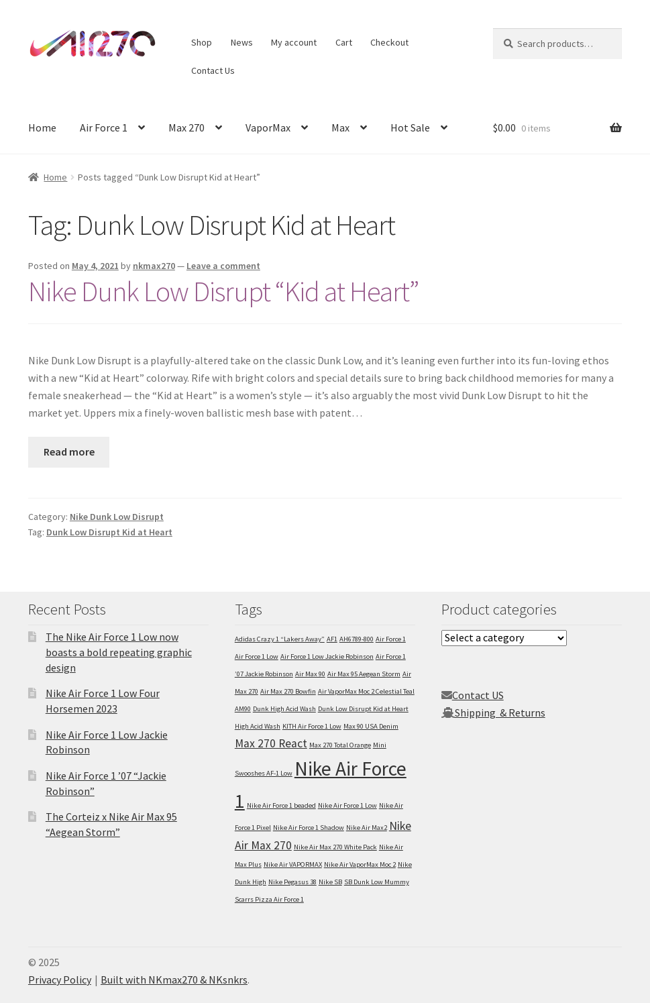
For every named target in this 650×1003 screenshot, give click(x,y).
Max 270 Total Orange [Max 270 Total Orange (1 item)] (340, 745)
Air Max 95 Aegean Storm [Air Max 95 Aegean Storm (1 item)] (363, 674)
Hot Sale (410, 127)
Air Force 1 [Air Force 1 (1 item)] (391, 639)
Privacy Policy (59, 979)
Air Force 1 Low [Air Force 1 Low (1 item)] (256, 656)
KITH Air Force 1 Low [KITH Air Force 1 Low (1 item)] (311, 726)
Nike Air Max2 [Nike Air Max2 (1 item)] (366, 827)
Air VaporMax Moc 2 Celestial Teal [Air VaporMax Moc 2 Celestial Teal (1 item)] (366, 691)
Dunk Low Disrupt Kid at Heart (109, 532)
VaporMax (268, 127)
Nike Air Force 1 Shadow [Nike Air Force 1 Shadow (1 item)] (308, 827)
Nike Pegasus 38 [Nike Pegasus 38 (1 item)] (292, 882)
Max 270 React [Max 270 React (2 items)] (271, 743)
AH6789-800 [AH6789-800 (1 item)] (356, 639)
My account (294, 42)
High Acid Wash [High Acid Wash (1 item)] (257, 726)
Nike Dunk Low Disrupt (117, 517)
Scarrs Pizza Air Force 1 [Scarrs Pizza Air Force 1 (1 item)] (269, 899)
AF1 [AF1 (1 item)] (332, 639)
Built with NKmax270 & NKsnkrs (174, 979)
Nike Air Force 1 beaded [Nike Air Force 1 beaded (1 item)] (281, 805)
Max (340, 127)
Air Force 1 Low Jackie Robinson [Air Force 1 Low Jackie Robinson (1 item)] (327, 656)
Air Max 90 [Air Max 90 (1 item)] (310, 674)
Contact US (478, 695)
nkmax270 (154, 266)
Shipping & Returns (500, 712)
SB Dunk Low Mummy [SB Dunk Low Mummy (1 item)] (376, 882)
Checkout (389, 42)
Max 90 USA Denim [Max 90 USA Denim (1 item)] (370, 726)
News (242, 42)
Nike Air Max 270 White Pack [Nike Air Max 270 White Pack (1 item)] (335, 847)
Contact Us (213, 70)
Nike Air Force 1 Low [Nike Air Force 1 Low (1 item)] (347, 805)
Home (42, 127)
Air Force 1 (103, 127)
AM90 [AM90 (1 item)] (243, 708)
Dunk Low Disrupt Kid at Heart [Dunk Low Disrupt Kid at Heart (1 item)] (363, 708)
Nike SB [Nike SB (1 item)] (330, 882)
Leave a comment (223, 266)
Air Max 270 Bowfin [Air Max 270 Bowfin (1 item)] (288, 691)
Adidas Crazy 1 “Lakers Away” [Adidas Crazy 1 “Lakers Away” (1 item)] (280, 639)
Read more (69, 451)
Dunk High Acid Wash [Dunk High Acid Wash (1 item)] (284, 708)
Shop (201, 42)
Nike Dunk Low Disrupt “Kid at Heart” (223, 291)
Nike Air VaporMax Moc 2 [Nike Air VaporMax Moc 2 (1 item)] (360, 864)
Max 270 (186, 127)
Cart (343, 42)
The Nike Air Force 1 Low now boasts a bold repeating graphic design (119, 652)
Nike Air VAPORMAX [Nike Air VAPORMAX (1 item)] (293, 864)
